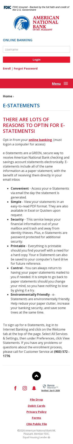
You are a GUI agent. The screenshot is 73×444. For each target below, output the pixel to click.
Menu (56, 84)
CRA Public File (36, 424)
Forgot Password (26, 68)
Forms (36, 418)
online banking (40, 140)
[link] (50, 387)
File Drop (36, 399)
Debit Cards (36, 406)
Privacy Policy (36, 412)
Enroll (7, 68)
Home (7, 96)
